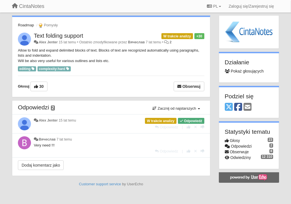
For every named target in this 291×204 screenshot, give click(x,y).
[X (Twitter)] (229, 107)
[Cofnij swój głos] (195, 127)
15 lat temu (67, 120)
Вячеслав (136, 42)
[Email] (247, 107)
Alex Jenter (48, 42)
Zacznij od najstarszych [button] (176, 108)
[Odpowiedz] (166, 127)
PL (214, 6)
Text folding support (58, 36)
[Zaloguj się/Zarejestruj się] (251, 6)
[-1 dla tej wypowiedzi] (202, 127)
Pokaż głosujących (244, 71)
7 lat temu (64, 139)
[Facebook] (238, 107)
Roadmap (26, 25)
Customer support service (100, 184)
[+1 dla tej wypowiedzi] (188, 127)
